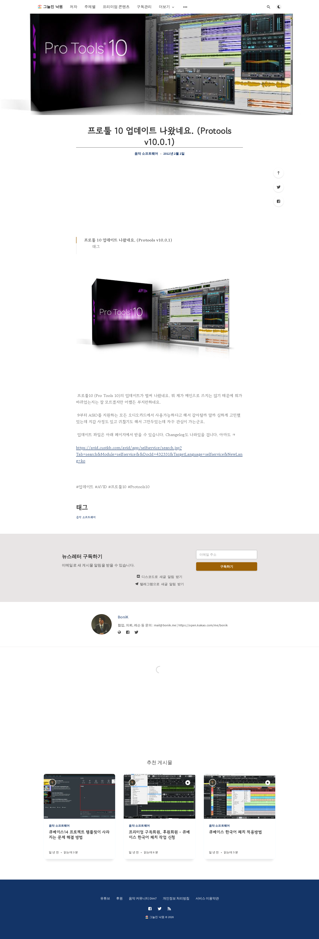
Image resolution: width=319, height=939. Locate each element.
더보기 (167, 7)
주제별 (90, 6)
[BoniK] (101, 624)
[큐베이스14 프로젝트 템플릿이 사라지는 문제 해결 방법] (79, 844)
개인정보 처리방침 (176, 898)
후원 (119, 898)
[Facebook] (278, 201)
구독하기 (226, 566)
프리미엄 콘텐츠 (116, 6)
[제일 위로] (278, 173)
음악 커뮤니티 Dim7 (143, 898)
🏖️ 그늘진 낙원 (50, 7)
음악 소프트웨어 (146, 153)
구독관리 (144, 6)
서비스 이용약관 (207, 898)
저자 (73, 6)
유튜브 (105, 898)
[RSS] (169, 909)
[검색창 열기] (268, 7)
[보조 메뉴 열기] (185, 7)
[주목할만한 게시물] (187, 782)
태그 (96, 247)
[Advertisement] (159, 196)
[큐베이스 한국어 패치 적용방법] (239, 844)
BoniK (123, 616)
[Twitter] (278, 187)
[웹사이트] (119, 632)
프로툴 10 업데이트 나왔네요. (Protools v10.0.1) (128, 240)
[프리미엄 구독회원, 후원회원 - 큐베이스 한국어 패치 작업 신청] (159, 844)
